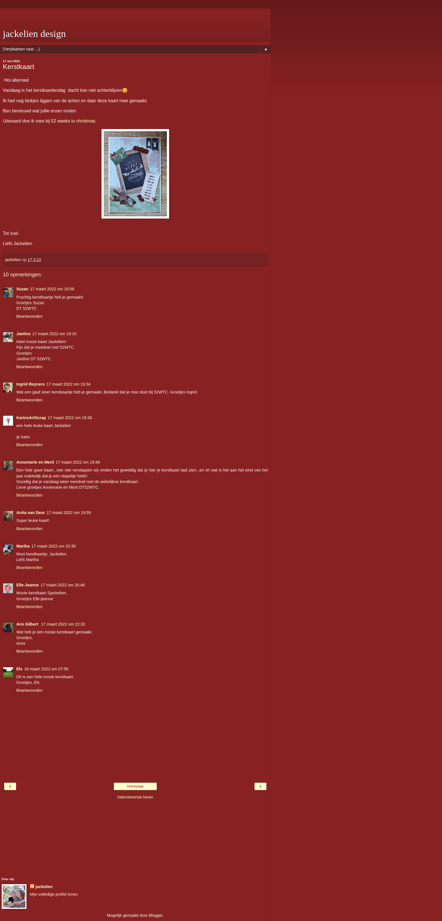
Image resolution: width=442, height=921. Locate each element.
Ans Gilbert (27, 624)
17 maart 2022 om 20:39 (53, 546)
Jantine (23, 334)
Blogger (156, 915)
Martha (23, 546)
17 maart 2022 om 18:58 (52, 289)
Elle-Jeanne (27, 585)
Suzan (22, 289)
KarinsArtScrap (31, 417)
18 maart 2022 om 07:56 (46, 669)
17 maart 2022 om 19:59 (69, 512)
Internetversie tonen (135, 797)
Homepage (135, 786)
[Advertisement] (135, 15)
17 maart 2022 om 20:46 (63, 585)
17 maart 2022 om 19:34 (69, 384)
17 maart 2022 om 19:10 (54, 334)
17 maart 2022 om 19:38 (70, 417)
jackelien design (34, 33)
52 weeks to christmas (73, 121)
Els (19, 669)
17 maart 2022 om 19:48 (78, 462)
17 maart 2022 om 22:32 (63, 624)
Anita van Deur (30, 512)
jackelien (44, 886)
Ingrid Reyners (30, 384)
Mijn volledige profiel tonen (54, 894)
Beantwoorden (29, 316)
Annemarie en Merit (35, 462)
